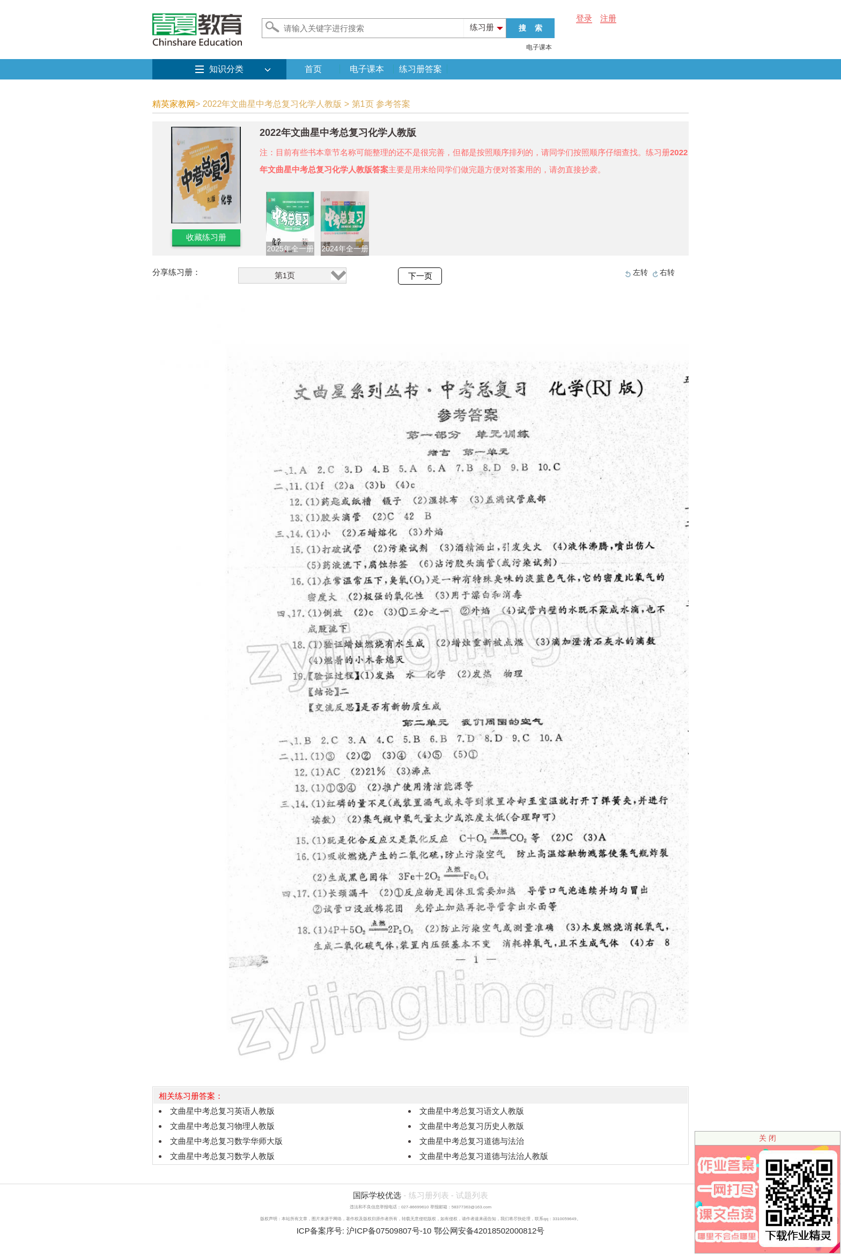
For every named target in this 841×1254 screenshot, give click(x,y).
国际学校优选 (377, 1195)
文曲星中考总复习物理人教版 (222, 1125)
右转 (667, 272)
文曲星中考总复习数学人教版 (222, 1156)
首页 (313, 69)
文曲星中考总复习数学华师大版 (226, 1141)
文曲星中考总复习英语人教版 (222, 1110)
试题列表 (472, 1195)
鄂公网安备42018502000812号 (489, 1230)
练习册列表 (429, 1195)
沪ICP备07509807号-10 (388, 1230)
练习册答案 (420, 69)
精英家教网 (173, 103)
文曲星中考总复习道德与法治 (471, 1141)
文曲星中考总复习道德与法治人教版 (483, 1156)
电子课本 (539, 47)
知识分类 (226, 69)
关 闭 (767, 1138)
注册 (608, 18)
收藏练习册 (206, 237)
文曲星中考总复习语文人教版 (471, 1110)
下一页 (420, 276)
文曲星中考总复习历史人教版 (471, 1125)
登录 (584, 18)
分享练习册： (176, 272)
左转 (640, 272)
